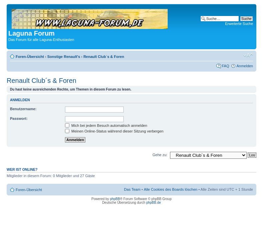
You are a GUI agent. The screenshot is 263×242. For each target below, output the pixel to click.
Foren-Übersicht (30, 57)
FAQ (225, 66)
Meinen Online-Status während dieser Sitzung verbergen (114, 131)
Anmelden (244, 66)
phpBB (115, 199)
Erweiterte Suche (239, 24)
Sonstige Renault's (63, 57)
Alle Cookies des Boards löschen (170, 189)
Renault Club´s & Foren (103, 57)
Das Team (132, 189)
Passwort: (19, 119)
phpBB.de (153, 202)
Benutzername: (23, 109)
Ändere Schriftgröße (248, 55)
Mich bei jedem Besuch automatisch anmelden (106, 125)
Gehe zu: (159, 155)
